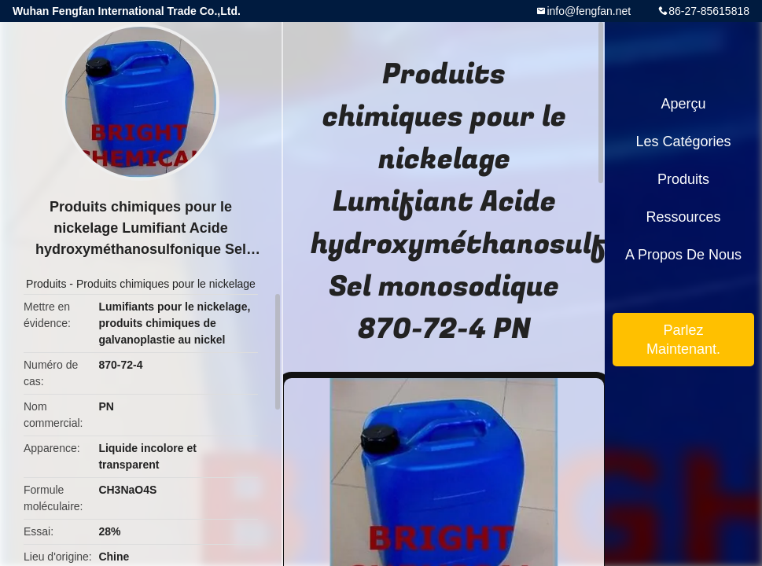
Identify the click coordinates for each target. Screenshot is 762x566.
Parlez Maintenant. (683, 339)
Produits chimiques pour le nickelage (166, 283)
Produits (46, 283)
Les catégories (683, 141)
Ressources (683, 217)
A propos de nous (683, 255)
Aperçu (683, 104)
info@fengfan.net (589, 11)
